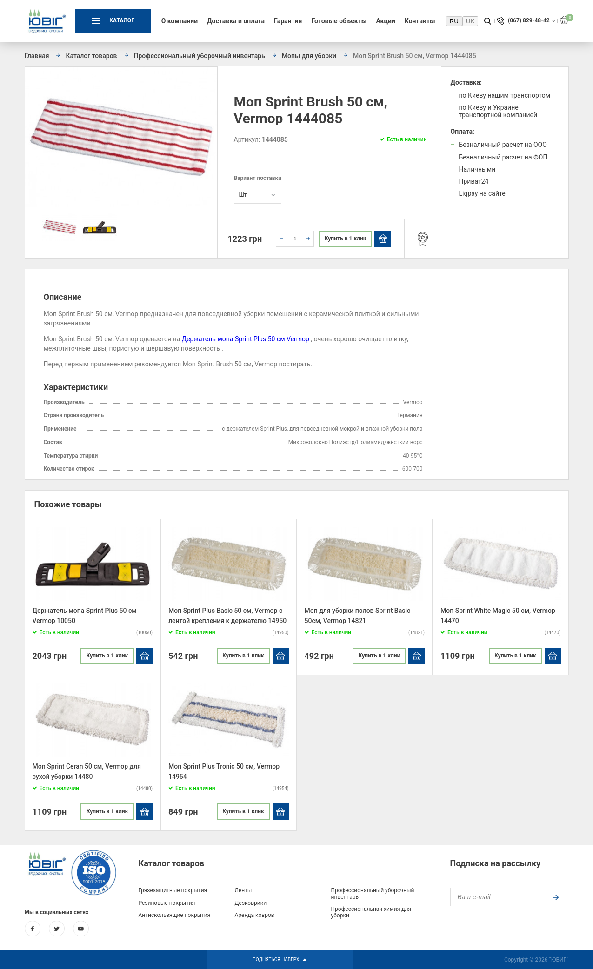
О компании (179, 21)
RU (454, 21)
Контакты (420, 21)
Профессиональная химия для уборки (371, 912)
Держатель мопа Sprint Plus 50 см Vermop (245, 339)
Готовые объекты (338, 21)
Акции (385, 21)
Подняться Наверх (280, 959)
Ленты (243, 890)
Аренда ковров (254, 915)
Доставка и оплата (236, 21)
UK (470, 21)
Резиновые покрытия (167, 903)
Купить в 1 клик (345, 238)
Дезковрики (251, 903)
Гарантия (288, 21)
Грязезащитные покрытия (173, 890)
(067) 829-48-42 (529, 21)
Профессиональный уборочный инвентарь (372, 893)
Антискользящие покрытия (175, 915)
